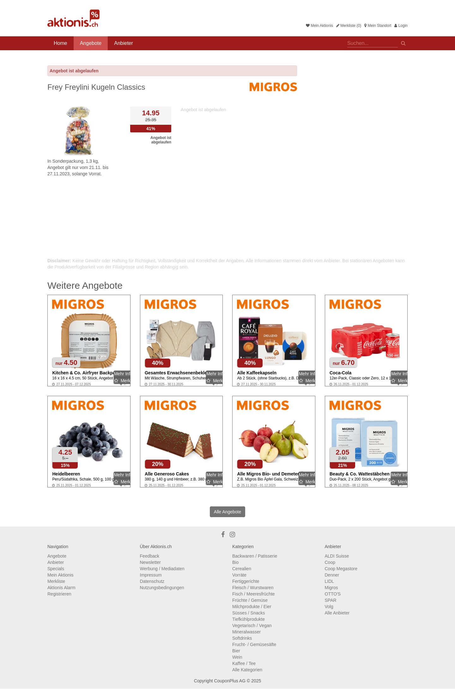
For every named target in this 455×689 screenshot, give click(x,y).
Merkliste (56, 581)
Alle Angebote (227, 511)
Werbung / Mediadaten (162, 568)
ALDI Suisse (337, 556)
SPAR (331, 600)
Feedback (149, 556)
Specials (55, 568)
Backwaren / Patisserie (254, 556)
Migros (331, 587)
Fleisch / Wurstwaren (252, 587)
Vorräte (239, 574)
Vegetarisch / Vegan (252, 625)
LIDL (329, 581)
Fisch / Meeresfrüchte (253, 593)
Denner (332, 574)
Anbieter (123, 43)
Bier (236, 650)
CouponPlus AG (230, 680)
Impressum (151, 574)
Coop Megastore (341, 568)
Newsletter (150, 562)
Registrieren (59, 593)
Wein (237, 657)
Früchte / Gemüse (250, 600)
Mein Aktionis (319, 25)
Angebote (91, 43)
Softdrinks (242, 638)
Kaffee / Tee (244, 663)
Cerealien (241, 568)
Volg (329, 606)
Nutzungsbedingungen (162, 587)
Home (60, 43)
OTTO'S (333, 593)
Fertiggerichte (245, 581)
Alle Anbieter (337, 612)
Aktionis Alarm (61, 587)
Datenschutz (152, 581)
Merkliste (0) (348, 25)
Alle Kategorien (247, 669)
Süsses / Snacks (248, 612)
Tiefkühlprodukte (248, 619)
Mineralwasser (246, 631)
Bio (235, 562)
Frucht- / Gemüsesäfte (254, 644)
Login (401, 25)
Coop (330, 562)
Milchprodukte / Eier (251, 606)
